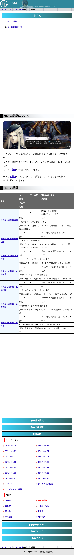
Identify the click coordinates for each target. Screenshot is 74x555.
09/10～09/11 (10, 478)
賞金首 (8, 506)
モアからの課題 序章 (9, 220)
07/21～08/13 (10, 467)
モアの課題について (15, 21)
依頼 (14, 169)
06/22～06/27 (43, 451)
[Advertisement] (37, 72)
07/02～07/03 (43, 457)
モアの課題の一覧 (14, 27)
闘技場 (8, 511)
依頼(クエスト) (11, 500)
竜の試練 (41, 517)
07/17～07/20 (43, 462)
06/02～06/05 (10, 446)
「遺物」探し (43, 506)
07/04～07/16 (10, 462)
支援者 (13, 176)
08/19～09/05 (10, 473)
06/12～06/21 (10, 451)
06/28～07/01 (10, 457)
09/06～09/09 (43, 473)
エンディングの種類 (13, 489)
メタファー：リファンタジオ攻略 (11, 9)
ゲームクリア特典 (45, 484)
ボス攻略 (8, 517)
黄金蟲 (40, 511)
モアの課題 (11, 187)
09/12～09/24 (43, 478)
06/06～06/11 (43, 446)
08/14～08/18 (43, 467)
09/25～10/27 (10, 484)
